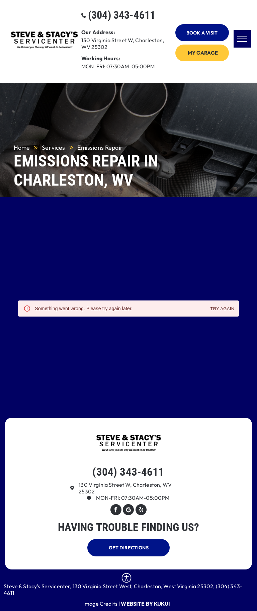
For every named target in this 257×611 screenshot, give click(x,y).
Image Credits (100, 603)
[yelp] (141, 510)
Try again (222, 309)
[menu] (242, 39)
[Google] (128, 510)
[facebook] (115, 510)
